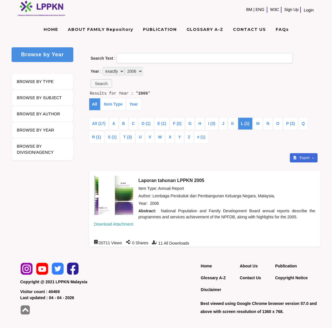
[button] (101, 83)
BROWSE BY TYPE (35, 81)
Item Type (113, 104)
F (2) (177, 123)
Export (302, 158)
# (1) (201, 137)
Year (133, 104)
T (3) (127, 137)
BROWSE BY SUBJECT (39, 97)
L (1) (245, 123)
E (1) (161, 123)
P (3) (290, 123)
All (94, 104)
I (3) (211, 123)
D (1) (145, 123)
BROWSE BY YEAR (35, 130)
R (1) (96, 137)
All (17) (99, 123)
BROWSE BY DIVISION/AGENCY (35, 149)
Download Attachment (113, 224)
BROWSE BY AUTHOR (38, 114)
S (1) (112, 137)
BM (249, 9)
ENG (259, 9)
